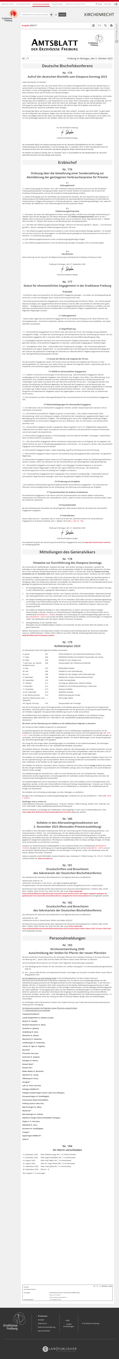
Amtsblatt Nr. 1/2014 (37, 617)
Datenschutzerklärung (46, 1327)
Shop (99, 4)
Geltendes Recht (7, 4)
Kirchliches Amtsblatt (41, 4)
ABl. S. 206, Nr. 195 (75, 521)
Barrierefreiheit (44, 1331)
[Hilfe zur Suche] (51, 14)
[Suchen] (62, 14)
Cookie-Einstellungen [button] (68, 1325)
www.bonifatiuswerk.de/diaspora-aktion (38, 635)
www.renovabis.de (45, 858)
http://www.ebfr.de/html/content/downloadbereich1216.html (46, 812)
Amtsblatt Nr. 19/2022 (46, 614)
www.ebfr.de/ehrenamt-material (97, 542)
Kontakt (41, 1320)
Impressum (42, 1323)
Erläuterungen (57, 4)
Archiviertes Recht (23, 4)
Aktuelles (107, 4)
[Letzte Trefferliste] (56, 14)
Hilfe (67, 1320)
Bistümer (43, 1316)
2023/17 (29, 25)
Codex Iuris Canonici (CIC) (75, 4)
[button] (115, 4)
